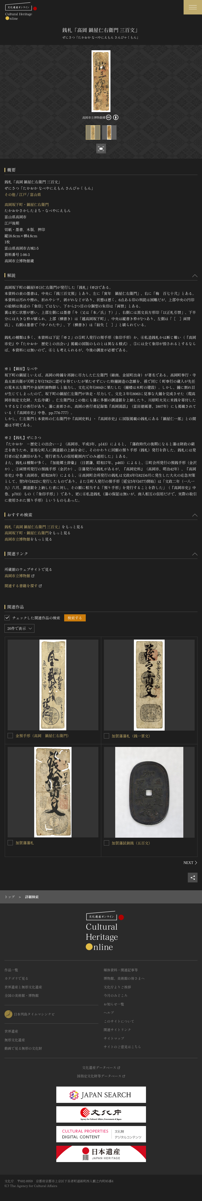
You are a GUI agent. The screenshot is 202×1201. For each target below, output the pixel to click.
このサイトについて (119, 1021)
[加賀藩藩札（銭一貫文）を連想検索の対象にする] (106, 735)
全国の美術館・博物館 (21, 995)
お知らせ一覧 (114, 1004)
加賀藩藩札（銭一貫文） (132, 735)
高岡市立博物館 (17, 539)
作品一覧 (11, 969)
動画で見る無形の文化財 (23, 1048)
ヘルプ (109, 1012)
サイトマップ (114, 1038)
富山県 (35, 194)
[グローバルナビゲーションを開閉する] (193, 7)
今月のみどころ (116, 995)
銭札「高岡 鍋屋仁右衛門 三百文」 (33, 526)
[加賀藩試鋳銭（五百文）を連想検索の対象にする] (106, 843)
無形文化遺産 (14, 1039)
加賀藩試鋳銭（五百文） (132, 843)
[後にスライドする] (191, 863)
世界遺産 (11, 1031)
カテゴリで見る (16, 978)
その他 (10, 194)
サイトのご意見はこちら (122, 1046)
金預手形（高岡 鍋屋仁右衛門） (43, 735)
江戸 (22, 194)
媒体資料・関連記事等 (121, 969)
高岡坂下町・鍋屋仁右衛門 (26, 204)
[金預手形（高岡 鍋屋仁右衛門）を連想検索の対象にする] (10, 735)
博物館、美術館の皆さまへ (124, 978)
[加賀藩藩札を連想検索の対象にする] (10, 842)
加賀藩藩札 (25, 842)
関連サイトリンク (117, 1029)
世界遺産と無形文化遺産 (23, 986)
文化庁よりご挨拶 (117, 986)
